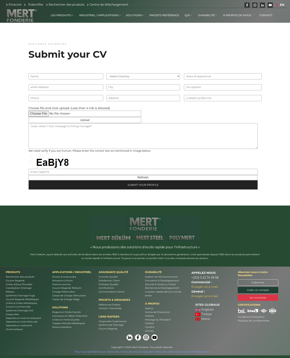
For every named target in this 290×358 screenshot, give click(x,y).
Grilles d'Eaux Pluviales (19, 284)
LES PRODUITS (62, 15)
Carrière (149, 327)
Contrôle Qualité (108, 276)
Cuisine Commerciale (18, 306)
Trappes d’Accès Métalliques (68, 323)
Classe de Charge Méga (66, 299)
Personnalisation (62, 327)
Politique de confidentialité (253, 320)
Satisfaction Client (109, 280)
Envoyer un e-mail (204, 287)
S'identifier (36, 4)
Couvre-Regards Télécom (67, 288)
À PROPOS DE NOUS (238, 15)
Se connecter (258, 297)
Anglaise (204, 309)
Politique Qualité (108, 284)
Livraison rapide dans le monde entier (163, 293)
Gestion (149, 323)
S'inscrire (15, 4)
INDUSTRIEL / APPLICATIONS (100, 15)
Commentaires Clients (112, 291)
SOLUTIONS (135, 15)
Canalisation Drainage (18, 288)
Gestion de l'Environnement (161, 276)
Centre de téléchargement (108, 4)
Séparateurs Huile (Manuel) (21, 321)
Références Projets (109, 304)
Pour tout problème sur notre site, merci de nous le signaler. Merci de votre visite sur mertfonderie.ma (142, 351)
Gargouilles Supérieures (112, 321)
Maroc (202, 319)
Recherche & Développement (162, 288)
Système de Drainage (111, 324)
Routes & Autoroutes (64, 276)
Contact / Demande (110, 308)
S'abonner (258, 282)
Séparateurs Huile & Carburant (23, 318)
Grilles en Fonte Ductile (66, 319)
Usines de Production (157, 312)
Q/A (189, 15)
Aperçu (149, 308)
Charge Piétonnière (63, 291)
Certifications (106, 288)
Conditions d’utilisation (251, 316)
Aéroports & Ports (62, 280)
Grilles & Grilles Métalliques (21, 303)
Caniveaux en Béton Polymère (69, 315)
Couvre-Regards (15, 280)
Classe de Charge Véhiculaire (69, 295)
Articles (149, 330)
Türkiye (203, 314)
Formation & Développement (162, 280)
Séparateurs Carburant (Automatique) (19, 327)
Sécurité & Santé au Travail (160, 284)
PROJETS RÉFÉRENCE (164, 15)
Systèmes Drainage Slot (19, 310)
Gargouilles (12, 314)
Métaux (10, 291)
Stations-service (61, 284)
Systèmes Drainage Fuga (20, 295)
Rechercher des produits (67, 4)
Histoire (149, 315)
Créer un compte (258, 290)
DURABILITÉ (208, 15)
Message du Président (158, 319)
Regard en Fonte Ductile (66, 312)
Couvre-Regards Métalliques (22, 299)
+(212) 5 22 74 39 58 (204, 277)
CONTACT (266, 15)
